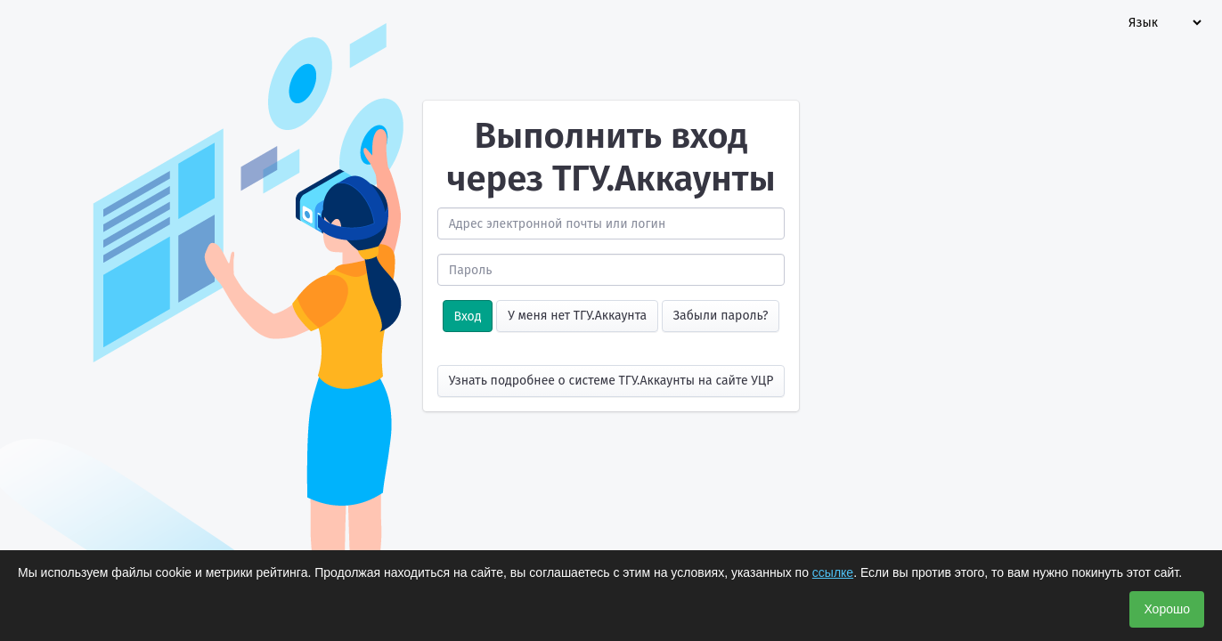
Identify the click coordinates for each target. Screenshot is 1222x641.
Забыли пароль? (721, 315)
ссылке (832, 572)
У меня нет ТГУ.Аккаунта (577, 315)
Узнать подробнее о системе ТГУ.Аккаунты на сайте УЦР (611, 380)
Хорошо (1167, 609)
